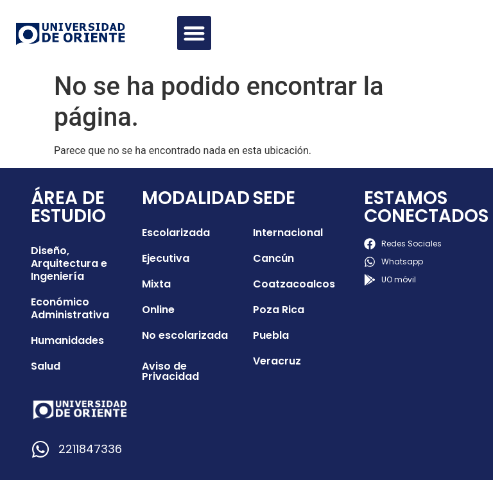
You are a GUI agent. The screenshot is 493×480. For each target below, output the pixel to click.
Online (158, 309)
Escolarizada (176, 232)
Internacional (288, 232)
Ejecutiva (165, 258)
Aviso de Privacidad (170, 371)
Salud (45, 366)
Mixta (156, 284)
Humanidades (67, 340)
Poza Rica (278, 309)
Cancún (273, 258)
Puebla (271, 335)
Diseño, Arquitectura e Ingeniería (69, 263)
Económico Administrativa (70, 308)
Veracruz (277, 361)
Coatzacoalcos (294, 284)
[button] (194, 33)
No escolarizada (185, 335)
